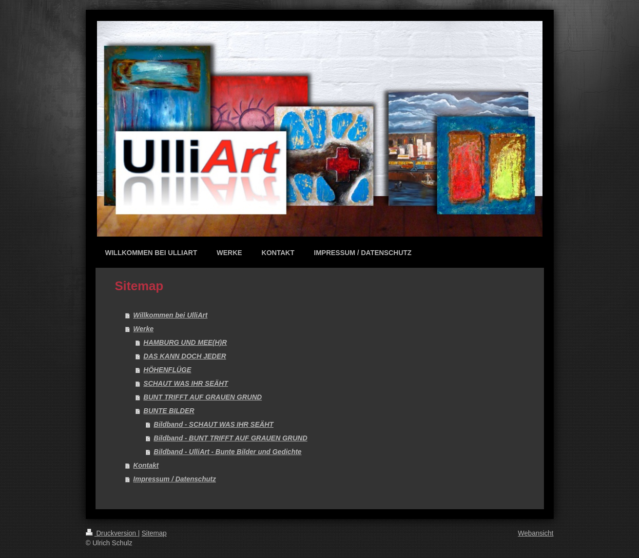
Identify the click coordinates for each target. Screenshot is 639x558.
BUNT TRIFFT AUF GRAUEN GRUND (202, 397)
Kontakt (145, 465)
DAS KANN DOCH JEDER (184, 356)
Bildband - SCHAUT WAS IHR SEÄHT (213, 424)
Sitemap (154, 533)
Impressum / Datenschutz (174, 479)
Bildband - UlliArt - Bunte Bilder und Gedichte (227, 452)
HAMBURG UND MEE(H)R (185, 342)
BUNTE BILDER (168, 411)
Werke (143, 329)
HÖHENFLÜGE (167, 370)
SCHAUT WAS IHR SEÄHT (185, 383)
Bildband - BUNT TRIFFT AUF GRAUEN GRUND (230, 438)
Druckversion (112, 533)
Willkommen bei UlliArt (170, 315)
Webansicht (536, 533)
